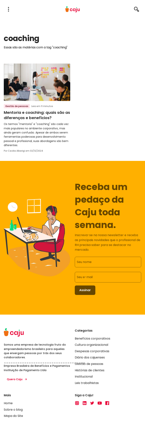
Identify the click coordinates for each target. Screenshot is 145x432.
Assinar (85, 290)
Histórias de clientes (89, 370)
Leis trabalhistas (87, 383)
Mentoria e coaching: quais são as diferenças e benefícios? (37, 115)
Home (8, 403)
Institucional (84, 376)
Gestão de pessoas (16, 106)
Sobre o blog (13, 409)
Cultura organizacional (91, 345)
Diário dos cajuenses (90, 357)
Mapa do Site (13, 416)
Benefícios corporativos (92, 338)
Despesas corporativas (92, 351)
